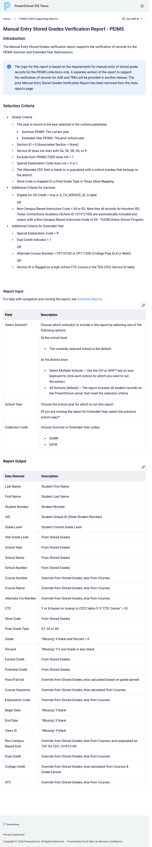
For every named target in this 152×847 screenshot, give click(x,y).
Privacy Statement (13, 834)
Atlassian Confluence (110, 841)
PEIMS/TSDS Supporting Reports (38, 18)
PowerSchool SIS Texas (31, 6)
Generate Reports (89, 299)
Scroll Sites (88, 841)
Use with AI (132, 18)
